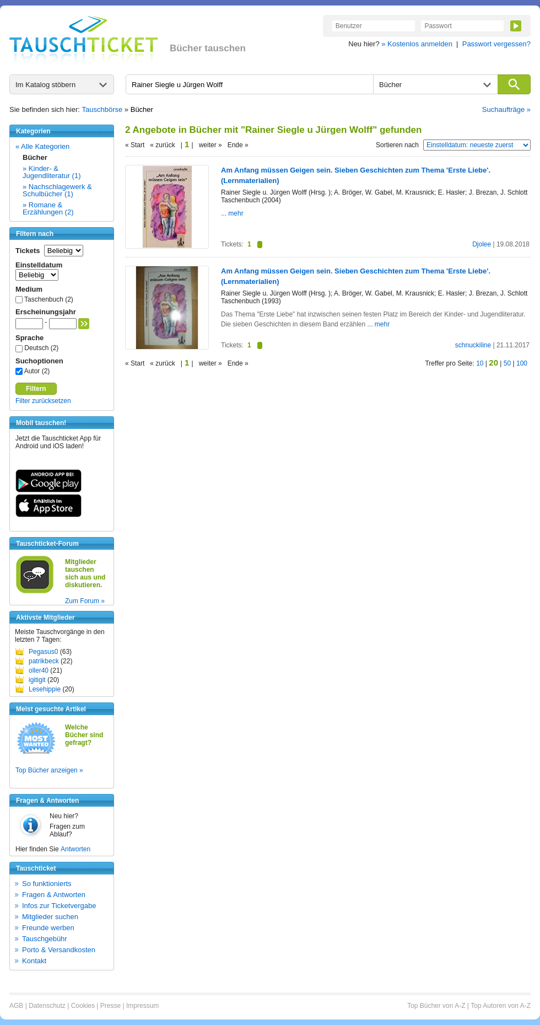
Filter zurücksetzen (43, 401)
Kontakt (34, 961)
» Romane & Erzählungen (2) (48, 208)
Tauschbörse (102, 109)
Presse (110, 1006)
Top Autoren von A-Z (501, 1006)
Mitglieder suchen (50, 917)
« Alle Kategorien (42, 146)
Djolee (481, 244)
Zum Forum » (85, 601)
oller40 (38, 670)
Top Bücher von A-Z (436, 1006)
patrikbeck (44, 661)
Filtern (36, 389)
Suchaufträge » (506, 109)
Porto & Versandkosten (58, 950)
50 (507, 363)
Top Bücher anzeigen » (49, 770)
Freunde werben (48, 928)
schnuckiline (473, 345)
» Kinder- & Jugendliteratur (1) (52, 172)
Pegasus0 (43, 652)
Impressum (142, 1006)
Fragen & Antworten (53, 894)
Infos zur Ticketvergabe (59, 905)
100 (521, 363)
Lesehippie (45, 689)
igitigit (37, 680)
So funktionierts (47, 883)
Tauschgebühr (44, 939)
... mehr (232, 213)
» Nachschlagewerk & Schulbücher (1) (57, 190)
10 (479, 363)
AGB (16, 1006)
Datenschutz (47, 1006)
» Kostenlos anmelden (416, 44)
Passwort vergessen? (496, 44)
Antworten (75, 849)
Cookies (83, 1006)
